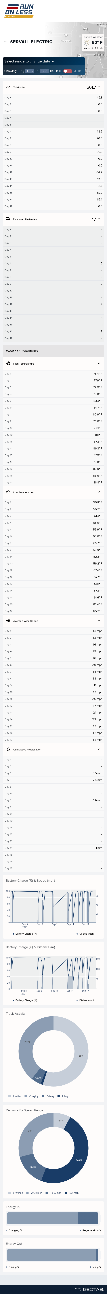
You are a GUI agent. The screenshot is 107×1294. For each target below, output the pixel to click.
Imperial (56, 71)
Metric (78, 71)
